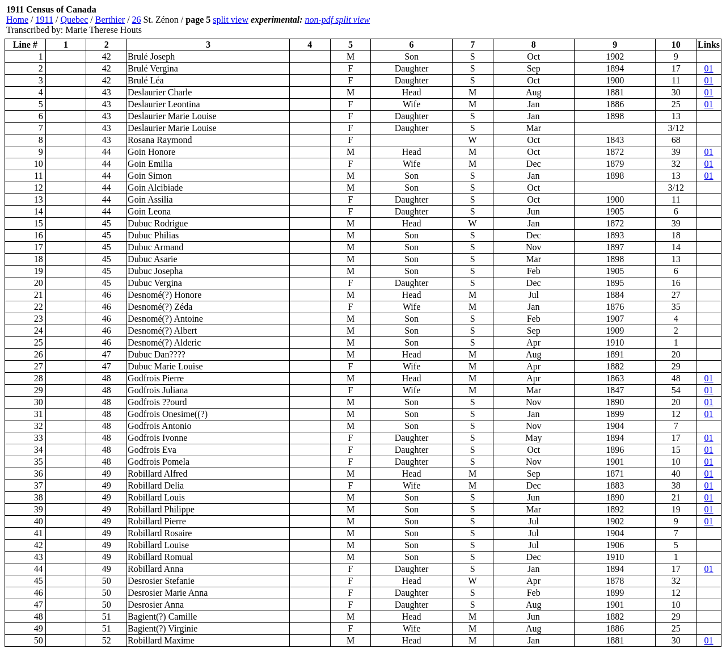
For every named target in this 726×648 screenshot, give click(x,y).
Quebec (74, 19)
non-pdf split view (337, 19)
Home (17, 19)
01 (709, 68)
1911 (44, 19)
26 (136, 19)
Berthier (110, 19)
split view (230, 19)
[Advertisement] (653, 20)
